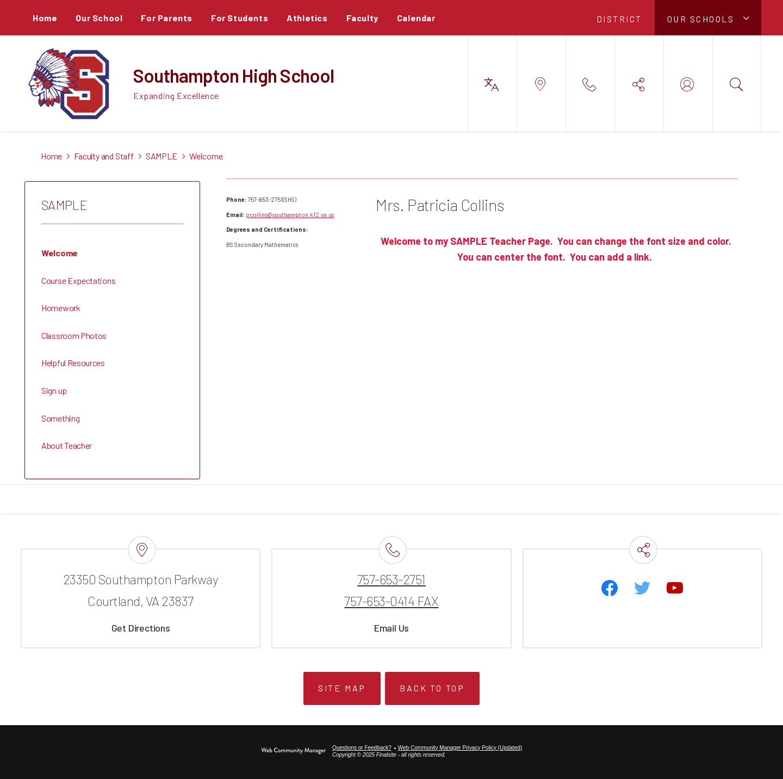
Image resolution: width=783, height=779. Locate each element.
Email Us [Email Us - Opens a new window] (391, 628)
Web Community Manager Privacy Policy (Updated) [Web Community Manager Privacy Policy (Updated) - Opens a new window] (460, 748)
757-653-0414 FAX (391, 601)
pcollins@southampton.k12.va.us (290, 214)
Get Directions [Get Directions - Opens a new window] (140, 628)
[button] (708, 17)
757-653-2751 (391, 579)
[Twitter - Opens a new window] (642, 588)
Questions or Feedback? (361, 748)
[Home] (44, 17)
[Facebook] (609, 588)
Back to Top (432, 688)
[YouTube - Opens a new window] (675, 588)
